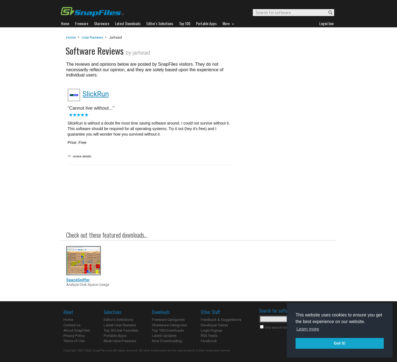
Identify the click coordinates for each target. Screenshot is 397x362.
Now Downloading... (168, 341)
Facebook (209, 341)
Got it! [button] (339, 343)
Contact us (72, 325)
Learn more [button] (307, 329)
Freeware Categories (168, 320)
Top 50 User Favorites (121, 330)
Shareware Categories (169, 325)
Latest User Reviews (120, 325)
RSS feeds (209, 336)
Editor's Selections (118, 320)
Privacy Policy (74, 336)
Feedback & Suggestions (221, 320)
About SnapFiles (76, 330)
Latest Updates (164, 336)
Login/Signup (211, 330)
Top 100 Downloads (168, 330)
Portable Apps (115, 336)
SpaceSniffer (78, 280)
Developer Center (214, 325)
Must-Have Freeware (120, 341)
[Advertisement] (284, 147)
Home (71, 37)
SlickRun (95, 94)
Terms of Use (74, 341)
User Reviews (92, 37)
